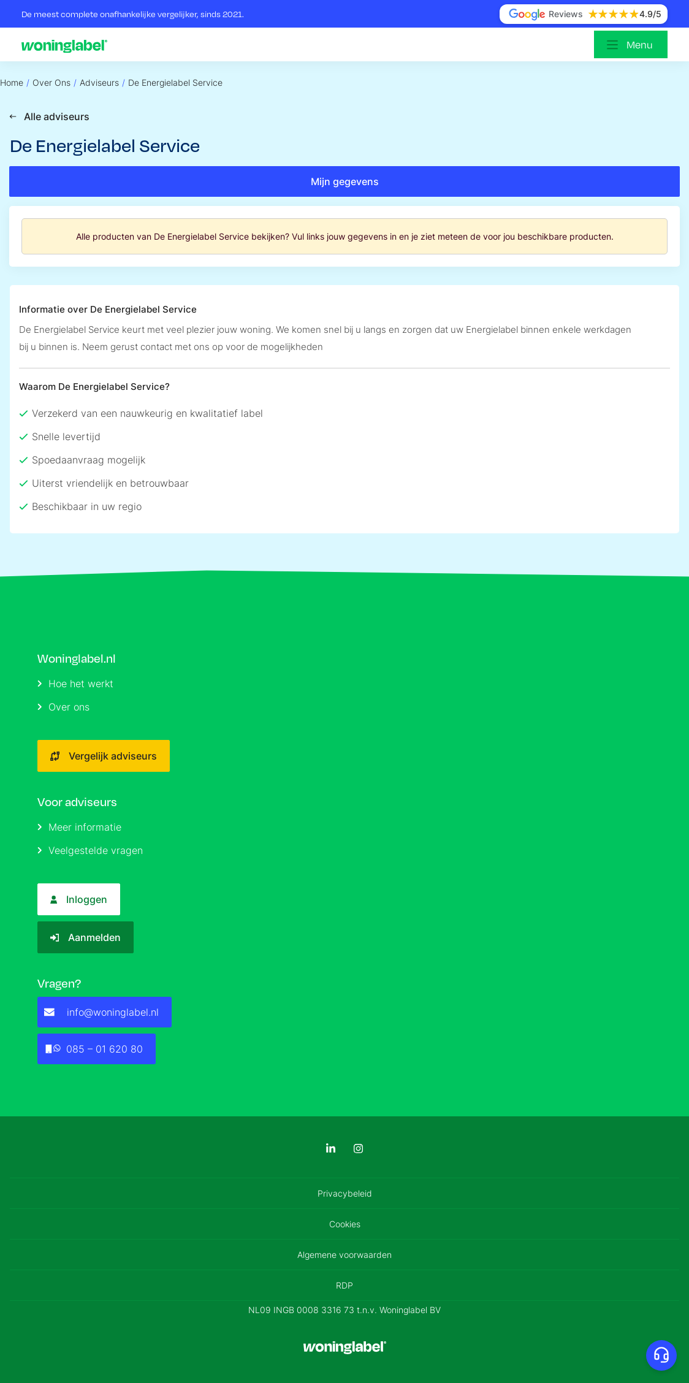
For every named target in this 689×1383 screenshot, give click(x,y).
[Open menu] (631, 44)
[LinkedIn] (330, 1148)
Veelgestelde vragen (90, 850)
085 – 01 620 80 (93, 1049)
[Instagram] (358, 1148)
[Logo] (67, 45)
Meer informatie (79, 827)
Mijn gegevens (345, 181)
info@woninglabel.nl (101, 1012)
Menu (639, 44)
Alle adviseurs (49, 116)
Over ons (63, 707)
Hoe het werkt (75, 683)
